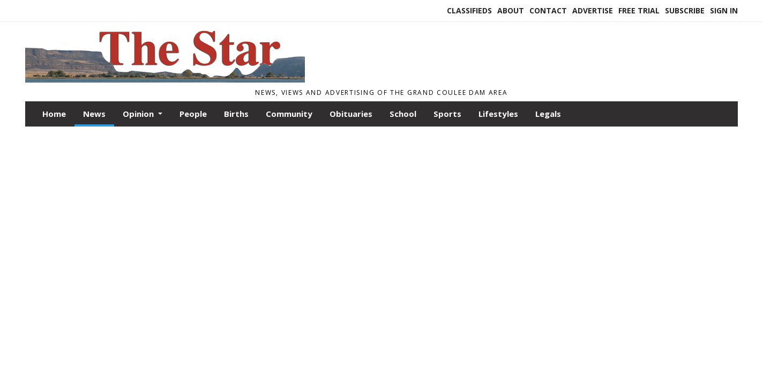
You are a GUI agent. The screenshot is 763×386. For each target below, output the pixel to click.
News (94, 113)
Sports (447, 113)
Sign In (724, 10)
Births (236, 113)
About (510, 10)
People (193, 113)
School (403, 113)
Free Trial (639, 10)
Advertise (592, 10)
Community (289, 113)
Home (54, 113)
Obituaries (351, 113)
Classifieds (469, 10)
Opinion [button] (139, 113)
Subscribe (685, 10)
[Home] (165, 79)
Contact (548, 10)
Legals (548, 113)
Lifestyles (498, 113)
